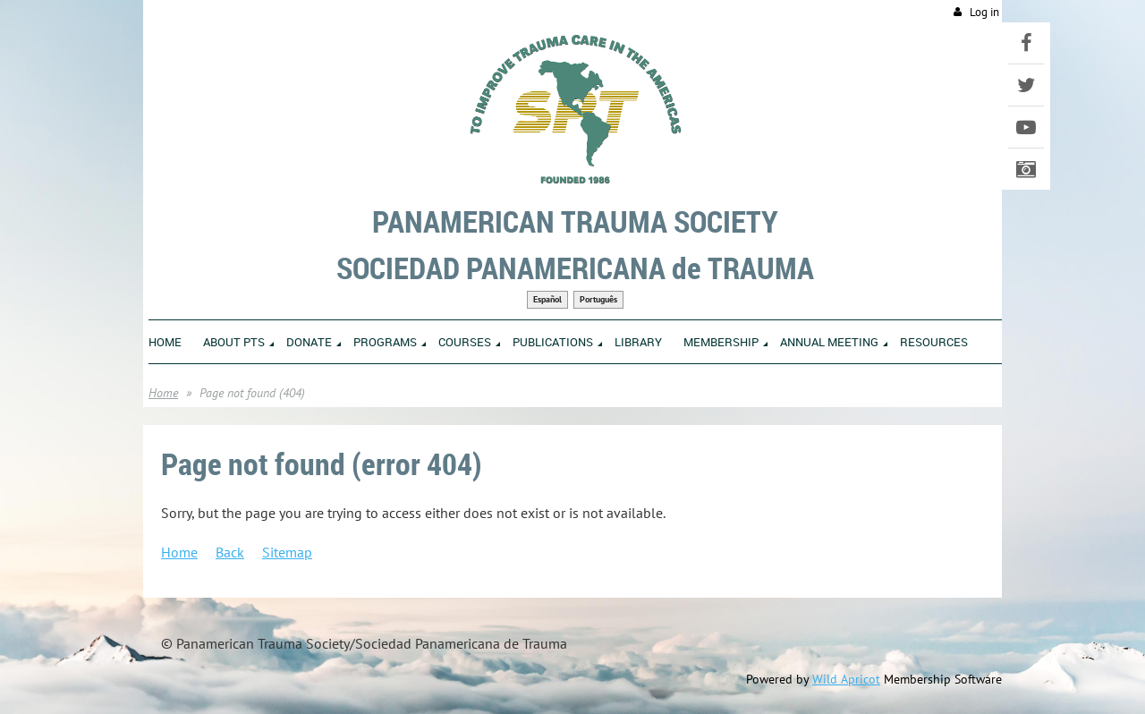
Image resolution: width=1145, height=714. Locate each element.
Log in (984, 12)
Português (598, 299)
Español (547, 299)
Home (163, 393)
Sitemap (287, 552)
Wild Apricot (846, 679)
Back (230, 552)
